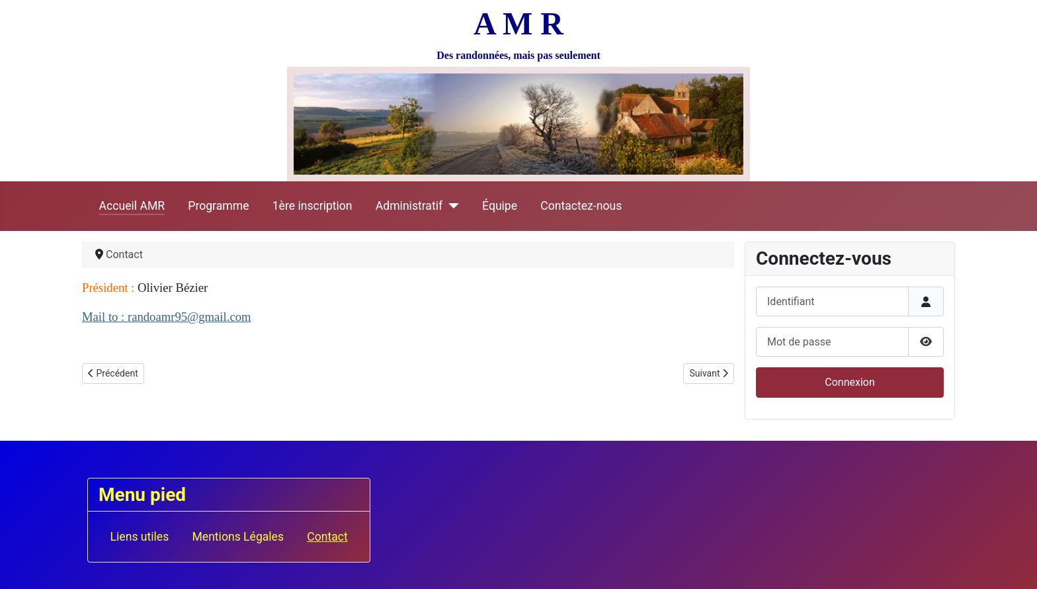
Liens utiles (139, 536)
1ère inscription (312, 205)
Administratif (409, 205)
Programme (218, 205)
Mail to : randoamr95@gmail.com (166, 317)
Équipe (499, 205)
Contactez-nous (581, 205)
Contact (327, 536)
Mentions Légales (238, 536)
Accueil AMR (132, 205)
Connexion (849, 382)
